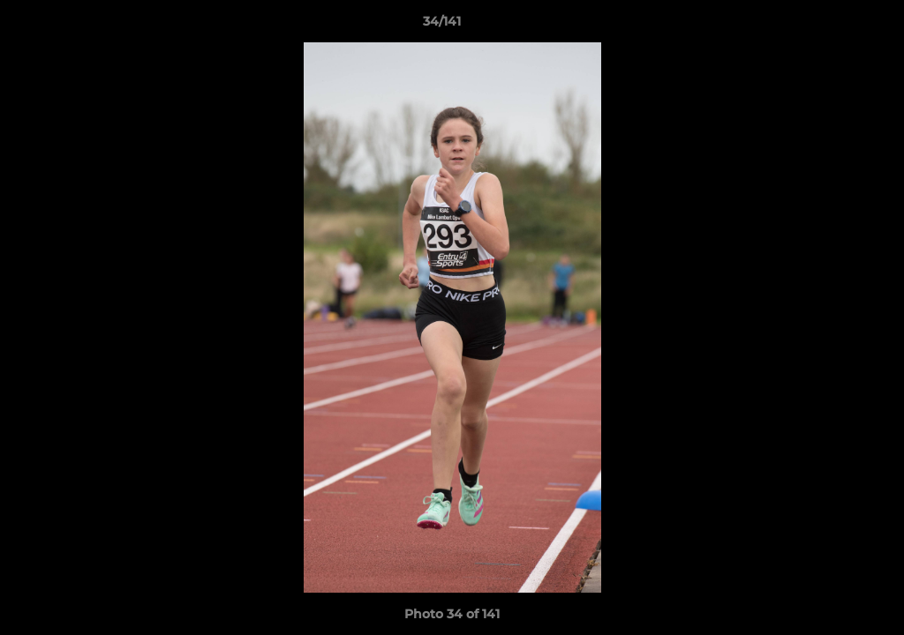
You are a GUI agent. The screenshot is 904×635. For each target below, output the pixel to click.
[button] (829, 26)
